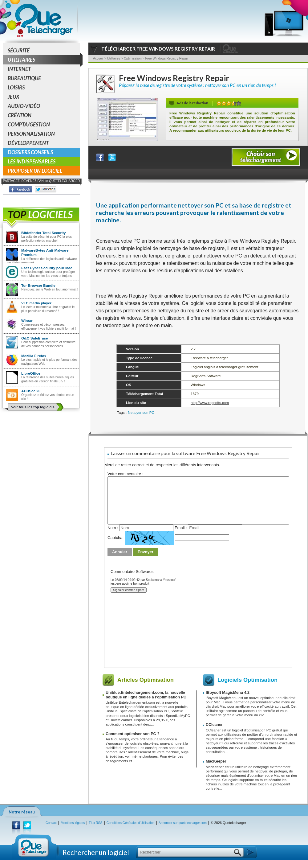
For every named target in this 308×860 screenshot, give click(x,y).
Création (19, 115)
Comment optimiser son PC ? (133, 734)
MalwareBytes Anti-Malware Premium (45, 252)
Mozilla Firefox (33, 356)
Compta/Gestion (29, 124)
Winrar (27, 321)
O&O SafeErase (34, 338)
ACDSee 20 (30, 391)
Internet (19, 69)
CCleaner (214, 724)
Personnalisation (31, 133)
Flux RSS (96, 823)
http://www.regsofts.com (210, 403)
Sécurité (19, 50)
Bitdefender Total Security (43, 233)
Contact (51, 823)
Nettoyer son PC (141, 412)
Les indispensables (31, 161)
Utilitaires (44, 59)
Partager (103, 156)
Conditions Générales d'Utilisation (131, 823)
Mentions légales (73, 823)
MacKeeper (216, 761)
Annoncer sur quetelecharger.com (183, 823)
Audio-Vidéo (24, 106)
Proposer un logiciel (35, 170)
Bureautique (24, 78)
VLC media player (36, 303)
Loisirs (16, 87)
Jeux (13, 96)
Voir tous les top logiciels (33, 407)
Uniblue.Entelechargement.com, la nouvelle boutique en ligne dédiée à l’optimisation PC (146, 694)
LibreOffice (30, 373)
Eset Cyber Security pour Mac (46, 268)
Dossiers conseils (30, 152)
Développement (28, 143)
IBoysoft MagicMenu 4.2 (227, 692)
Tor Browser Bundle (38, 285)
